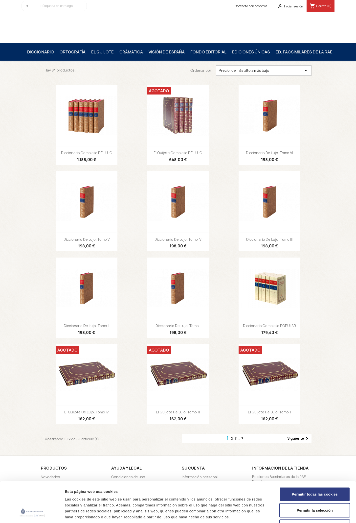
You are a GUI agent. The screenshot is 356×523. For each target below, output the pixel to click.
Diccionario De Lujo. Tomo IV (178, 239)
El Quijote (102, 52)
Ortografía (73, 52)
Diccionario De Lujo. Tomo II (86, 325)
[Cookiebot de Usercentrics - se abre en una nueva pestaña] (32, 513)
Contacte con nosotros (251, 6)
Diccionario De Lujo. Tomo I (178, 325)
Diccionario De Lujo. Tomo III (269, 239)
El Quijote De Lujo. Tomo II (269, 412)
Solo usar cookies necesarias (315, 490)
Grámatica (131, 52)
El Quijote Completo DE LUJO (178, 152)
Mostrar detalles (265, 513)
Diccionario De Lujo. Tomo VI (269, 152)
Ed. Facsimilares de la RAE (304, 52)
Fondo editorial (208, 52)
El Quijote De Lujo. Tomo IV (86, 412)
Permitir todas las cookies (315, 458)
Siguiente (298, 439)
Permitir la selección (315, 474)
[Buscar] (54, 6)
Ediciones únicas (251, 52)
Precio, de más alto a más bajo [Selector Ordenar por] (264, 70)
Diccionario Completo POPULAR (269, 325)
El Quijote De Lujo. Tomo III (178, 412)
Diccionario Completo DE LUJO (86, 152)
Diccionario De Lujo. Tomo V (87, 239)
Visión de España (167, 52)
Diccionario (40, 52)
